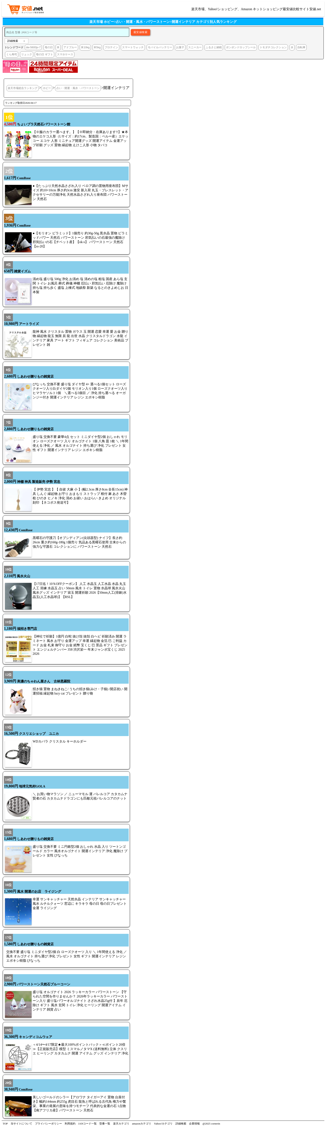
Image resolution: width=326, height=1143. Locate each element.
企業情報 (194, 1123)
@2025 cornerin (211, 1123)
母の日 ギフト (44, 54)
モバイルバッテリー (160, 47)
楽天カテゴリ (121, 1123)
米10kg (85, 47)
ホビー (47, 88)
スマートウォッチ (133, 47)
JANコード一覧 (87, 1123)
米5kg (97, 47)
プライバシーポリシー (48, 1123)
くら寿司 (11, 54)
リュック (26, 54)
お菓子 (180, 47)
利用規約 (70, 1123)
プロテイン (111, 47)
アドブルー (70, 47)
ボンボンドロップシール (241, 47)
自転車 (301, 47)
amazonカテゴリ (141, 1123)
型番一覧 (104, 1123)
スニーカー (195, 47)
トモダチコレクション (273, 47)
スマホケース (65, 54)
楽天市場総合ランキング (22, 88)
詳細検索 (12, 40)
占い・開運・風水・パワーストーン (78, 88)
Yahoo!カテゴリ (163, 1123)
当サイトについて (21, 1123)
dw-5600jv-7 (33, 47)
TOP (5, 1123)
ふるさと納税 (214, 47)
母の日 (49, 47)
